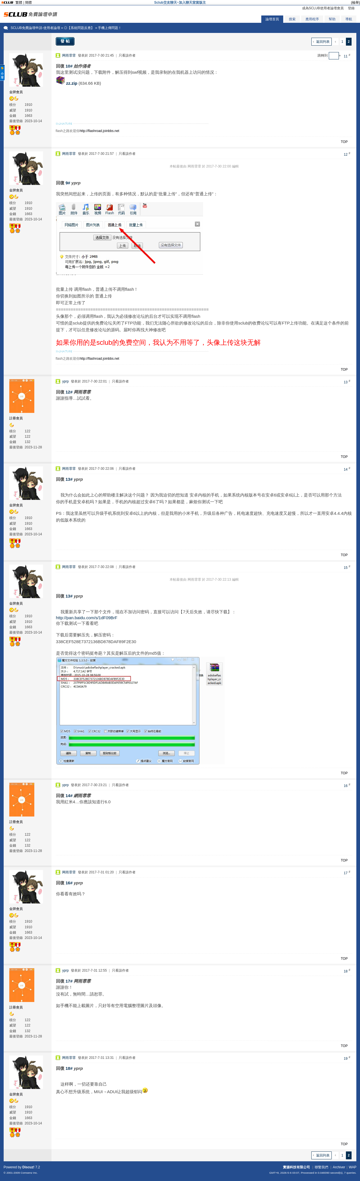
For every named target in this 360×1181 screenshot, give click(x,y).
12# (69, 392)
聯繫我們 (321, 1167)
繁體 (18, 3)
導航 (348, 19)
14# (69, 795)
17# (69, 981)
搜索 (292, 19)
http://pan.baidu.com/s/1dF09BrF (86, 617)
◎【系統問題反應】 (79, 28)
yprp (65, 381)
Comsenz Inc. (29, 1172)
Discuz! (28, 1167)
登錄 (351, 8)
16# (69, 882)
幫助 (332, 19)
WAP (352, 1167)
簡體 (28, 3)
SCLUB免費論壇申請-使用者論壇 (35, 28)
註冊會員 (16, 418)
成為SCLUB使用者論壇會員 (323, 8)
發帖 (65, 41)
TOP (344, 142)
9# (68, 182)
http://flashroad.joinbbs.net (99, 131)
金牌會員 (16, 92)
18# (69, 1068)
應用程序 (312, 19)
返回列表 (323, 42)
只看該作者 (127, 55)
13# (69, 479)
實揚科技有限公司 (296, 1167)
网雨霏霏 (69, 55)
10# (69, 66)
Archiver (339, 1167)
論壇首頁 (272, 19)
